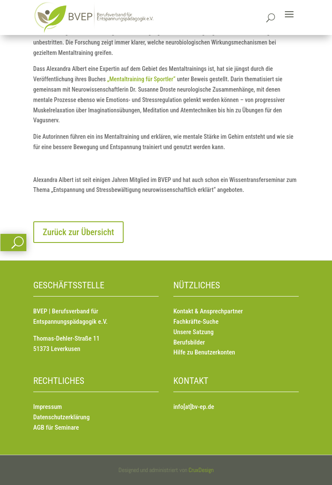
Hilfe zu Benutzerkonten (204, 352)
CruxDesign (201, 470)
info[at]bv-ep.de (193, 407)
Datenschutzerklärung (61, 417)
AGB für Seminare (56, 427)
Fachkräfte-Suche (196, 321)
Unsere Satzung (193, 332)
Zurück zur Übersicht (78, 232)
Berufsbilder (189, 342)
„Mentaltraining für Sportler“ (141, 79)
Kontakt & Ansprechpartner (208, 311)
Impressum (47, 407)
